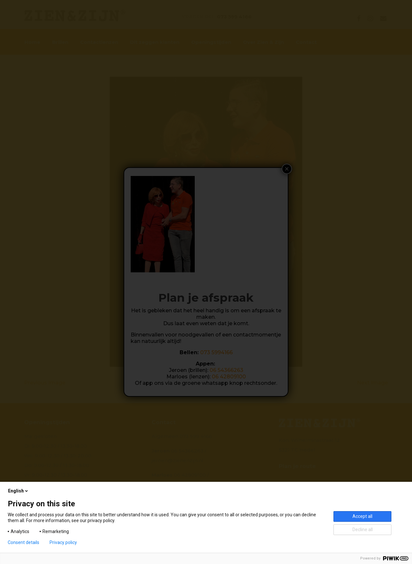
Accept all (362, 516)
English (18, 490)
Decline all (362, 529)
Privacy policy (63, 542)
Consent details (23, 542)
